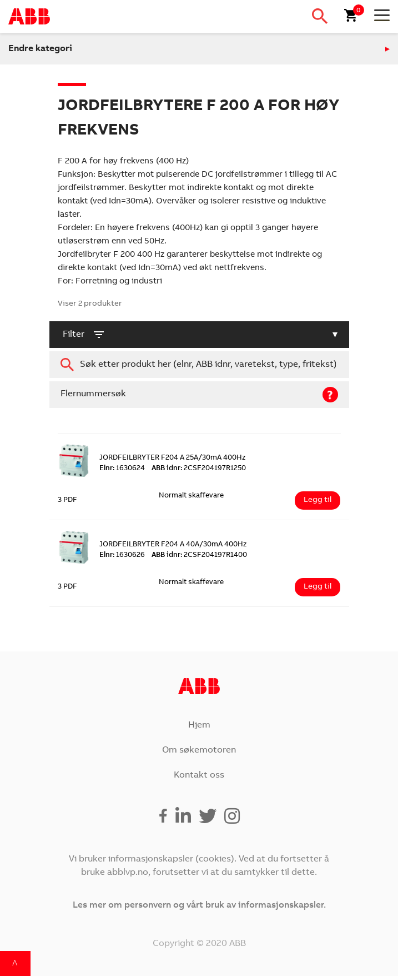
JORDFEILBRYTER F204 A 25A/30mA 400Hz (172, 458)
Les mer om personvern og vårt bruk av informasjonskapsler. (199, 905)
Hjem (199, 725)
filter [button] (84, 334)
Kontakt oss (199, 775)
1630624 (122, 468)
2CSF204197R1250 (199, 468)
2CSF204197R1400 (199, 555)
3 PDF (67, 500)
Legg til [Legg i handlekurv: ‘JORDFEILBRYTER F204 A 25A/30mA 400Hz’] (317, 500)
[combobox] (199, 364)
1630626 (122, 555)
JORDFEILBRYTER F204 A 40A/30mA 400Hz (172, 545)
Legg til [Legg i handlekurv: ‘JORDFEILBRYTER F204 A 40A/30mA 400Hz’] (317, 587)
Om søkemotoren (199, 750)
